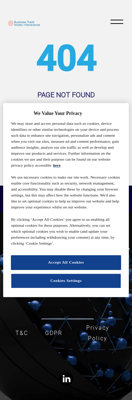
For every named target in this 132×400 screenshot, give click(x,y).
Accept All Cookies (66, 262)
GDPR (53, 333)
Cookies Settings (66, 280)
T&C (21, 333)
